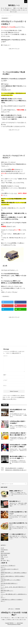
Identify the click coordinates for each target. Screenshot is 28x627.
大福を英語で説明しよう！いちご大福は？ (11, 579)
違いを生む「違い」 (5, 560)
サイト (4, 385)
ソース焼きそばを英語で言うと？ (17, 534)
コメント (5, 355)
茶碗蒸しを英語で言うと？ (16, 490)
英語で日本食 (4, 555)
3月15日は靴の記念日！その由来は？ (14, 468)
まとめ (2, 548)
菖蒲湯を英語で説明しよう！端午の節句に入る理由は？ (14, 572)
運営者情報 (17, 608)
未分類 (2, 551)
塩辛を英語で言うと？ (15, 501)
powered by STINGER (16, 624)
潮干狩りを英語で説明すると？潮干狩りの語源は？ (13, 576)
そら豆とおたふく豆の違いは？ (8, 565)
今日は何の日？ (5, 296)
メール (5, 380)
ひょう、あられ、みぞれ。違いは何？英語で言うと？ (13, 587)
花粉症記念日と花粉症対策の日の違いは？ (16, 470)
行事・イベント (4, 556)
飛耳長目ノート (14, 5)
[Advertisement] (14, 59)
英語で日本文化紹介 (5, 553)
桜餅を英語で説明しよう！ (7, 590)
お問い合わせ (11, 608)
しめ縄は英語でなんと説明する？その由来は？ (12, 599)
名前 (4, 374)
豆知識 (2, 558)
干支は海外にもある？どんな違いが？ (10, 569)
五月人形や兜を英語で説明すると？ (9, 583)
